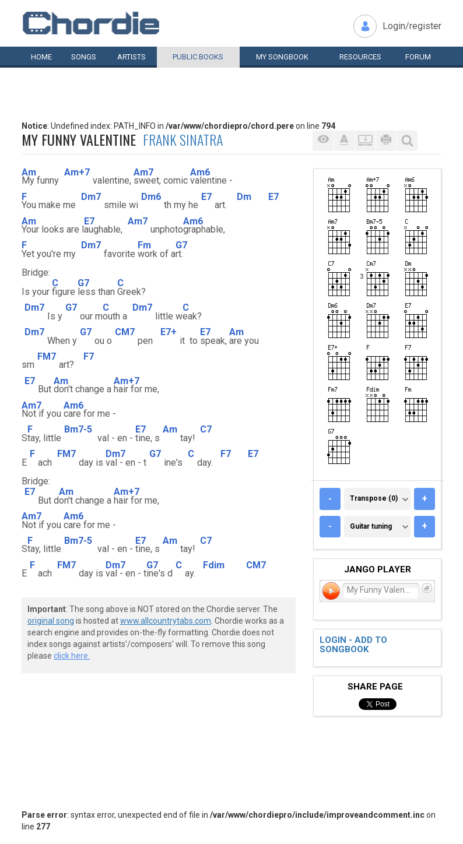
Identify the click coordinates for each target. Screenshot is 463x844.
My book (282, 56)
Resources (360, 56)
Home (41, 56)
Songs (83, 56)
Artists (131, 56)
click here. (72, 655)
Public (198, 56)
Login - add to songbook (353, 645)
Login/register (412, 25)
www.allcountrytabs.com (165, 620)
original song (50, 620)
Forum (418, 56)
